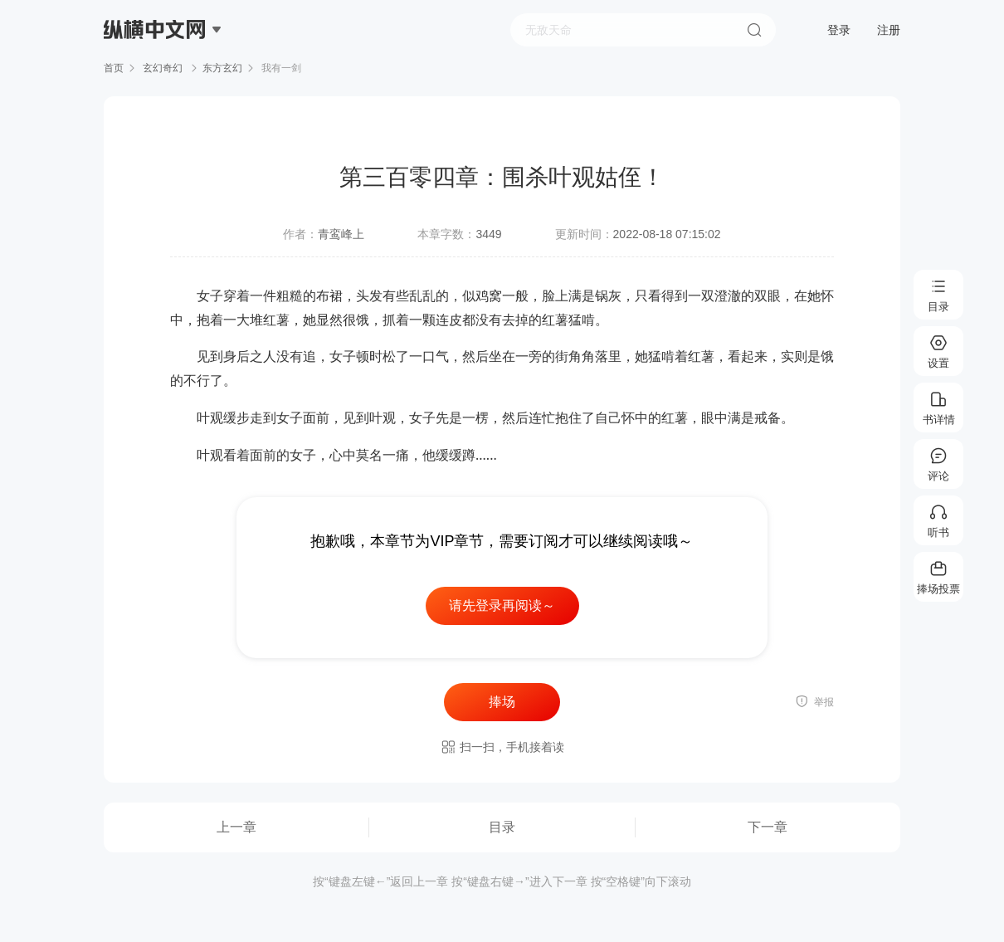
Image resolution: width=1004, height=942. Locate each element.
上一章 (236, 827)
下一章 (767, 827)
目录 (502, 827)
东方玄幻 (222, 68)
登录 (838, 30)
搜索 (754, 30)
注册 (888, 30)
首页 (114, 68)
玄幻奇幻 (163, 68)
